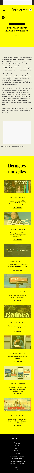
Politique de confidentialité (17, 461)
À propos (17, 443)
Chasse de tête (17, 450)
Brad (10, 57)
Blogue (17, 445)
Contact (17, 453)
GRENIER (17, 467)
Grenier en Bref (17, 458)
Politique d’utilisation (17, 463)
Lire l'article (17, 207)
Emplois (17, 448)
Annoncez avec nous (17, 456)
